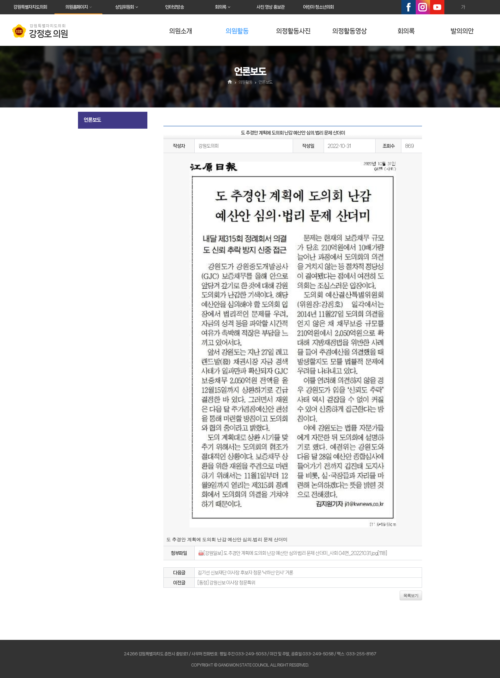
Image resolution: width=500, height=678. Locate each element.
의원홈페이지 (76, 7)
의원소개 (180, 31)
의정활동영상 (349, 31)
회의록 (220, 7)
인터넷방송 (174, 7)
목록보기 (410, 595)
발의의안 (462, 31)
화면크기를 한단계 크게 (451, 7)
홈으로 (230, 82)
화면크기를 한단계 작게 (475, 7)
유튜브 (437, 7)
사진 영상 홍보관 (270, 7)
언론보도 (92, 119)
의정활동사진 (293, 31)
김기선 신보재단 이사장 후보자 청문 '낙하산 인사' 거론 (245, 572)
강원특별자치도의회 (30, 7)
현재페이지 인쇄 (488, 7)
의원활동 (237, 31)
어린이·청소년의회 (318, 7)
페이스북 (408, 7)
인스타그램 (423, 7)
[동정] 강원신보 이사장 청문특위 (226, 582)
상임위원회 (124, 7)
